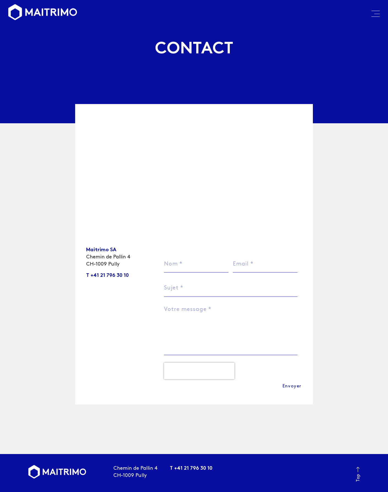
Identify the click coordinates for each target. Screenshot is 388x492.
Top (358, 460)
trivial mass (108, 486)
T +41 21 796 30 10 (107, 275)
